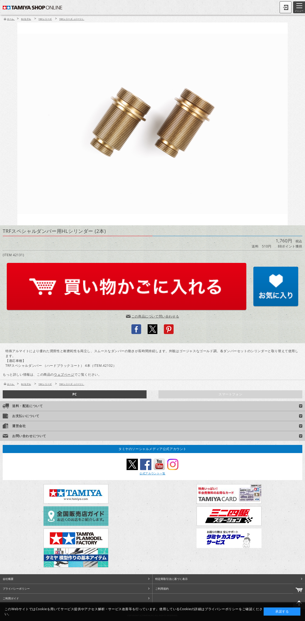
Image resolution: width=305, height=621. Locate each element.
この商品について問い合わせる (155, 316)
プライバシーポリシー (16, 588)
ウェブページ (64, 374)
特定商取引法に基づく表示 (171, 579)
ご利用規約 (162, 588)
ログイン (285, 7)
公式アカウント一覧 (152, 473)
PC (74, 394)
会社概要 (8, 579)
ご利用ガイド (11, 598)
